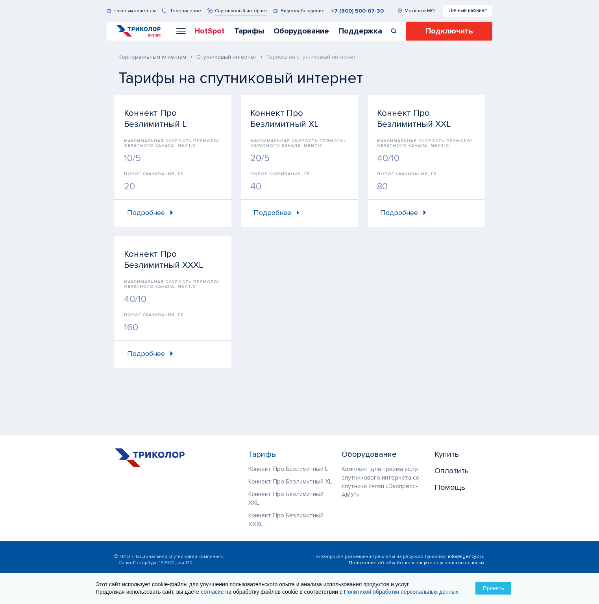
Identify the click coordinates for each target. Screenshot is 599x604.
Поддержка (360, 31)
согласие (212, 592)
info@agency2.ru (466, 557)
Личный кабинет (468, 10)
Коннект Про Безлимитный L (288, 469)
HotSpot (209, 31)
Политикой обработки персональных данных (401, 592)
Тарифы (249, 31)
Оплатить (451, 471)
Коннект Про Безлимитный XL (290, 481)
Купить (446, 454)
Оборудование (301, 31)
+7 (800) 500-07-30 (357, 10)
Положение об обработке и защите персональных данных (416, 563)
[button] (181, 31)
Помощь (449, 487)
